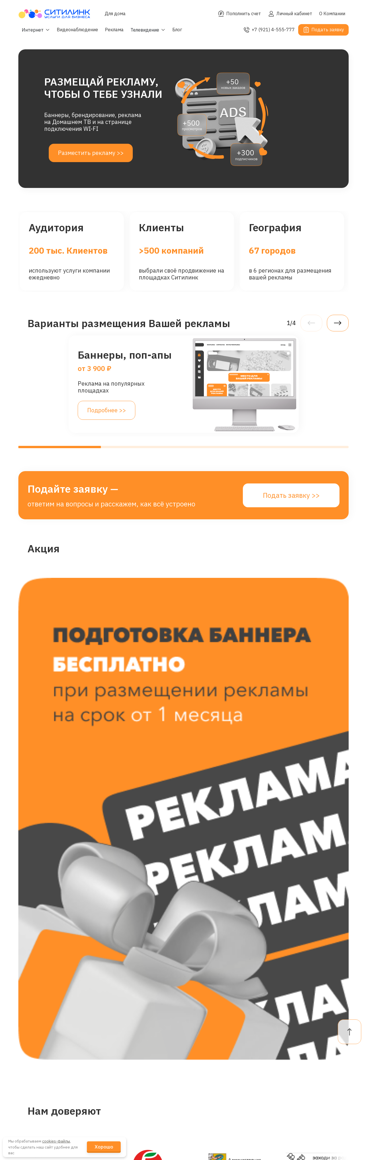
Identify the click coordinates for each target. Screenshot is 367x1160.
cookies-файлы (56, 1141)
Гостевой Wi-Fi (49, 1055)
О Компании (332, 13)
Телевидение (48, 1087)
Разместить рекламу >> (91, 153)
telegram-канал (210, 1071)
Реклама (114, 29)
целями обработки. (282, 954)
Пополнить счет (239, 13)
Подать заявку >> (291, 495)
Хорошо (104, 1147)
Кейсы (118, 1087)
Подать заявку (323, 29)
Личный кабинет (290, 13)
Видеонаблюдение (77, 29)
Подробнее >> (106, 410)
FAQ (274, 1055)
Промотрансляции (55, 1103)
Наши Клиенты (130, 1055)
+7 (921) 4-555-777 (269, 29)
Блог (177, 29)
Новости (121, 1071)
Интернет (43, 1039)
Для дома (115, 13)
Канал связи (47, 1120)
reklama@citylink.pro (217, 1057)
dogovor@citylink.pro (217, 1039)
